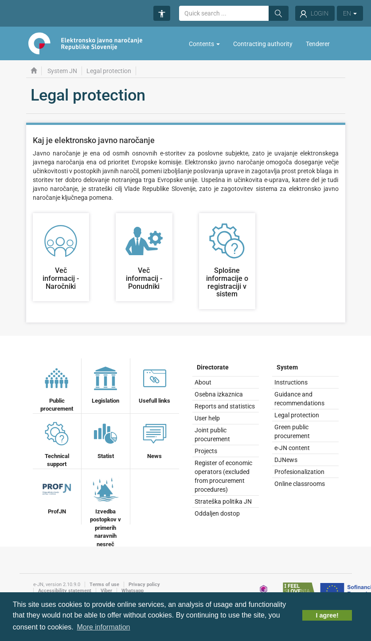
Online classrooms (299, 483)
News (155, 439)
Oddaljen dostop (217, 513)
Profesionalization (299, 471)
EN (350, 13)
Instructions (291, 382)
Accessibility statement (64, 591)
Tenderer (318, 43)
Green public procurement (292, 431)
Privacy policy (144, 584)
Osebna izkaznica (219, 394)
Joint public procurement (212, 435)
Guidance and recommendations (299, 399)
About (203, 382)
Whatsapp (132, 591)
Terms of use (104, 584)
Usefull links (154, 384)
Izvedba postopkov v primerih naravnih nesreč (105, 511)
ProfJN (57, 495)
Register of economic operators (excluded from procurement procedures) (223, 476)
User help (207, 418)
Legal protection (296, 415)
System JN (62, 70)
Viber (106, 591)
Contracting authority (263, 43)
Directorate (213, 367)
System (287, 367)
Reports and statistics (225, 406)
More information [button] (103, 627)
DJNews (285, 459)
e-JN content (292, 447)
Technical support (57, 444)
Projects (206, 451)
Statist (105, 439)
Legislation (105, 384)
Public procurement (56, 388)
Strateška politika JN (223, 501)
